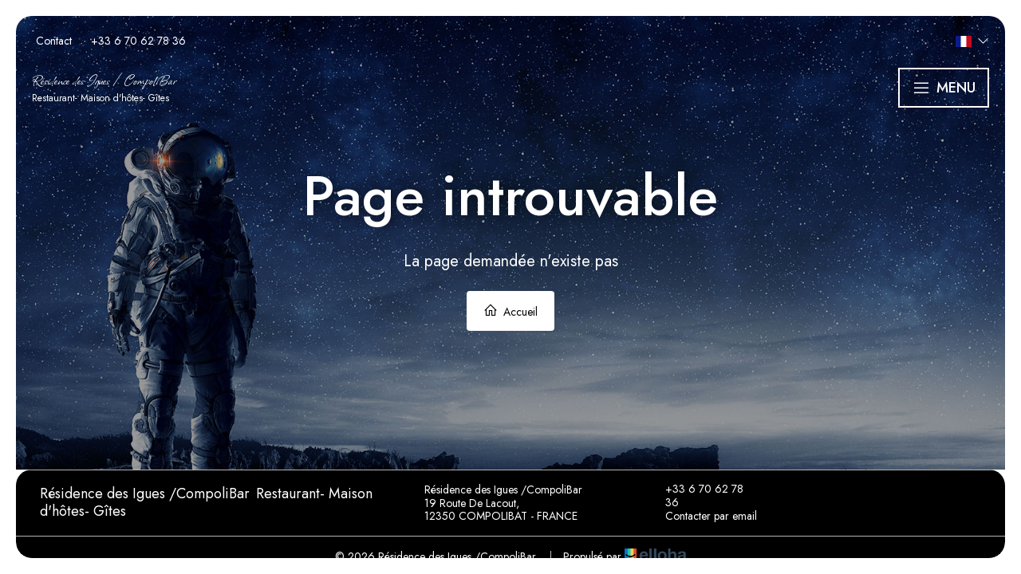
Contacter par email (702, 516)
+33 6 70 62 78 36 (695, 495)
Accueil (510, 311)
